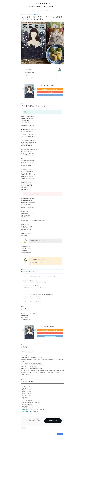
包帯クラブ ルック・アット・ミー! (30, 411)
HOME (11, 494)
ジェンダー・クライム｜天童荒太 (45, 87)
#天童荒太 (23, 433)
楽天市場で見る (45, 335)
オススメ (40, 12)
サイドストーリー (50, 12)
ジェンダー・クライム (27, 413)
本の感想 (33, 12)
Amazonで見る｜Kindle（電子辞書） (45, 91)
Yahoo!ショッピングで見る (45, 96)
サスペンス (36, 16)
